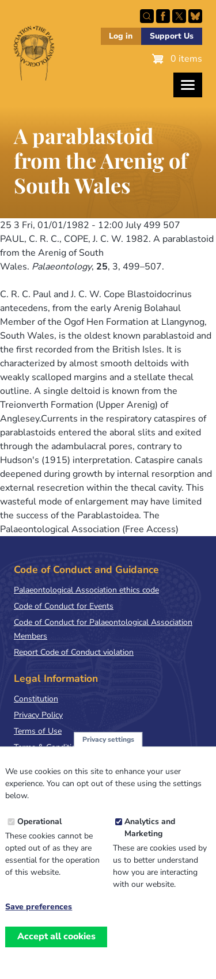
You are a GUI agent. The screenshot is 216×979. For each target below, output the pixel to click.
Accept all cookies (56, 946)
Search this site (147, 16)
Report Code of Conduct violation (74, 652)
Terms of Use (38, 731)
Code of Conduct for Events (63, 606)
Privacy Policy (38, 714)
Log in (120, 36)
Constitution (36, 698)
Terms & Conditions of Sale (63, 747)
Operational (39, 831)
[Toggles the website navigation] (187, 85)
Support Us (172, 36)
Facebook (163, 16)
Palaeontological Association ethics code (86, 590)
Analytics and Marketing (149, 837)
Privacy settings (108, 749)
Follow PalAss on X (179, 16)
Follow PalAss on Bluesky (195, 16)
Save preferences (38, 917)
